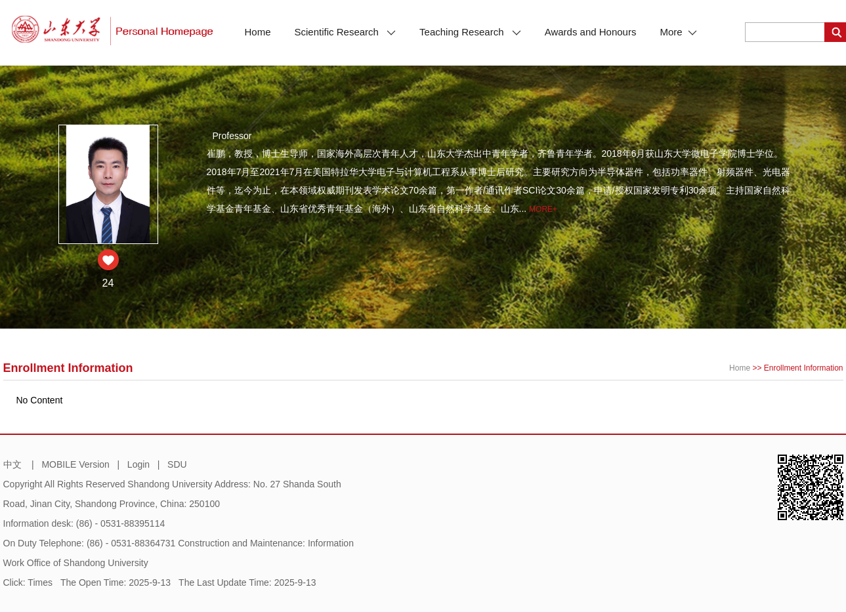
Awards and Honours (591, 31)
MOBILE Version (75, 464)
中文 (12, 464)
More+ (543, 209)
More (678, 31)
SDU (177, 464)
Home (258, 31)
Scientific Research (345, 31)
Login (138, 464)
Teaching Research (470, 31)
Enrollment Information (803, 368)
